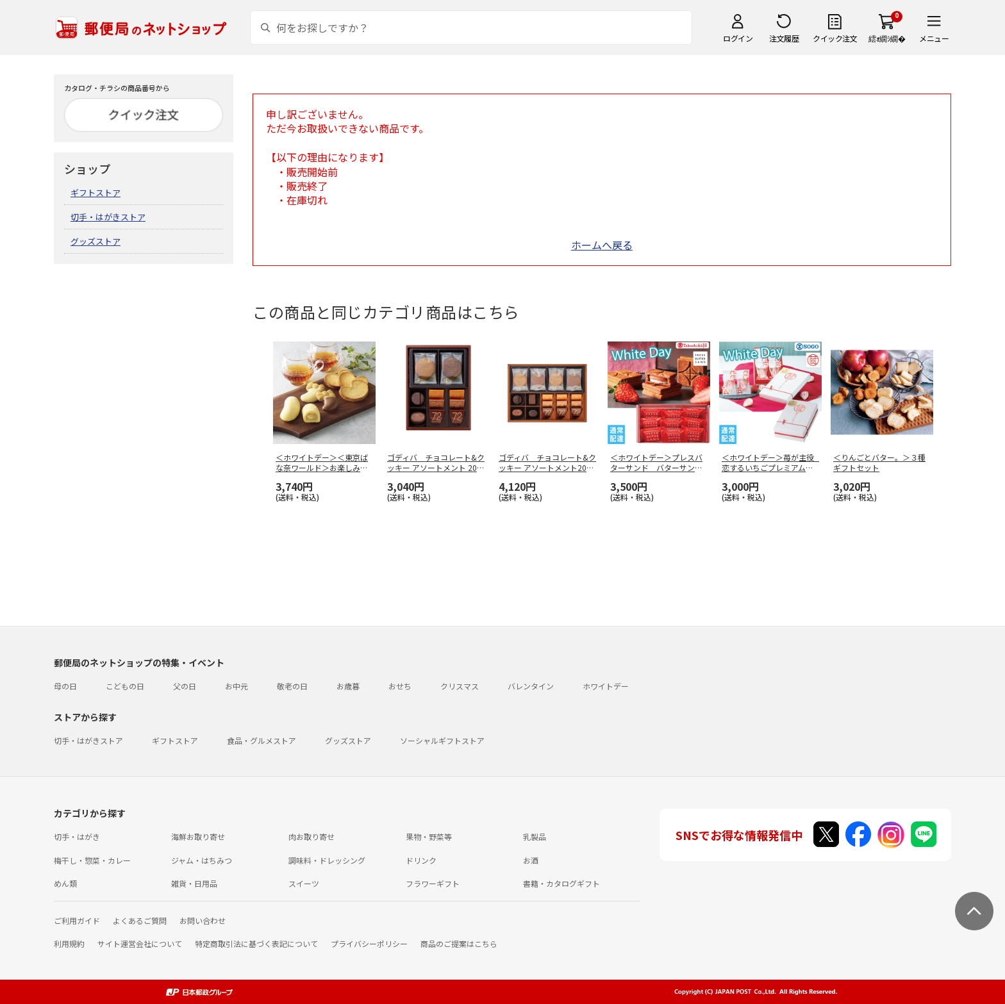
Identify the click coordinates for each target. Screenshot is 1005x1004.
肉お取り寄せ (311, 836)
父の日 (184, 685)
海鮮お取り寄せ (198, 836)
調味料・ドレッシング (326, 860)
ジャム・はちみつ (201, 860)
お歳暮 (348, 685)
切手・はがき (77, 836)
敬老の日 (292, 685)
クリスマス (459, 685)
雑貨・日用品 (194, 883)
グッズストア (95, 241)
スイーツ (303, 883)
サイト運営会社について (139, 943)
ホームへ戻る (602, 244)
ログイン (737, 38)
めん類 (65, 883)
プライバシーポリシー (369, 943)
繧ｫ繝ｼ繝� (886, 38)
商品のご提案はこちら (458, 943)
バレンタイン (531, 685)
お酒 (530, 860)
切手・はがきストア (108, 217)
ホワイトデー (606, 685)
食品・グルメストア (261, 740)
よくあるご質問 (140, 920)
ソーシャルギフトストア (442, 740)
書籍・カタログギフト (561, 883)
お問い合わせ (202, 920)
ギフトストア (95, 192)
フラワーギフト (433, 883)
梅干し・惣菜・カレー (92, 860)
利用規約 (69, 943)
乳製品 (534, 836)
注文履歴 (784, 38)
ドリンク (421, 860)
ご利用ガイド (77, 920)
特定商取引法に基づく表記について (256, 943)
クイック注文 (835, 38)
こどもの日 (125, 685)
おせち (399, 685)
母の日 (65, 685)
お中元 (236, 685)
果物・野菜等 (429, 836)
